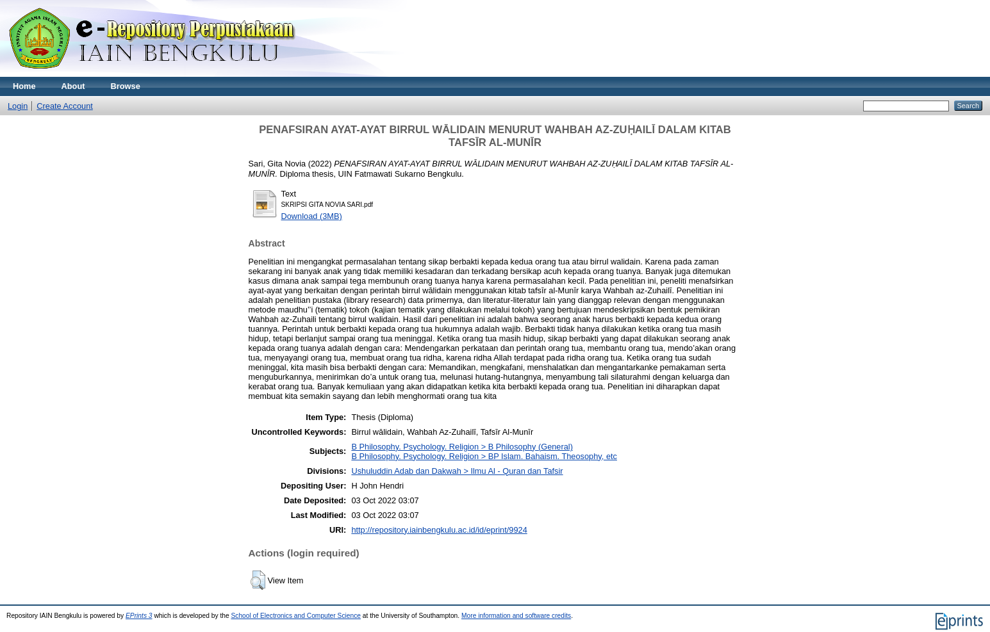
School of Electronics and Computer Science (296, 615)
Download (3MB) (311, 216)
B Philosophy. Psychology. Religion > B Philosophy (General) (462, 446)
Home (24, 86)
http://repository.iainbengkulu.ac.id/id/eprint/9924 (439, 530)
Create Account (65, 106)
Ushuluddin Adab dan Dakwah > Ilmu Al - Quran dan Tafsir (457, 471)
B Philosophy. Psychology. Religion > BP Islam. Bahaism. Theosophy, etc (484, 456)
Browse (125, 86)
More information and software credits (516, 615)
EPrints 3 (139, 615)
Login (18, 106)
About (73, 86)
